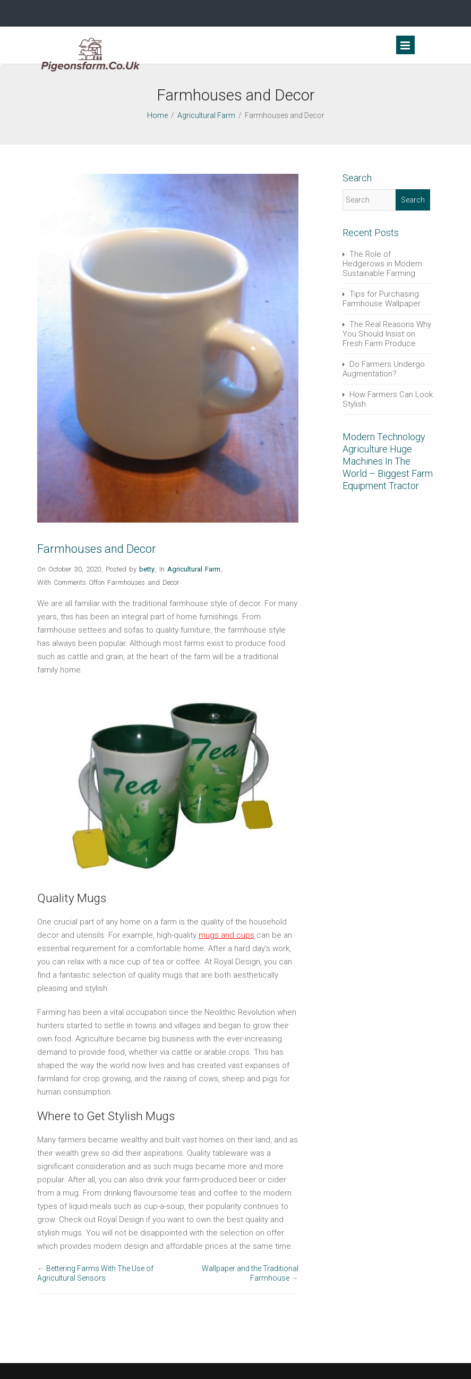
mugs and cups (226, 935)
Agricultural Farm (206, 115)
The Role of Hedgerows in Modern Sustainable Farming (382, 263)
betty (147, 569)
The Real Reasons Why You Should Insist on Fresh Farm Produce (386, 333)
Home (157, 115)
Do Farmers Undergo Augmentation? (383, 369)
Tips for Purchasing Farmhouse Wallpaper (381, 298)
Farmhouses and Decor (96, 549)
